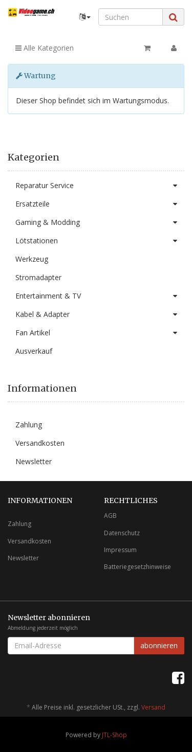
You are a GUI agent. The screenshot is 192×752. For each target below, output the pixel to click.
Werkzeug (31, 259)
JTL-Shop (114, 735)
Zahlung (28, 424)
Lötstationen (99, 241)
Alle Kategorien (44, 48)
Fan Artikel (99, 333)
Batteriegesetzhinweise (137, 566)
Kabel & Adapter (99, 314)
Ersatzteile (99, 204)
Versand (153, 707)
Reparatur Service (99, 185)
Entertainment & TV (99, 296)
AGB (110, 515)
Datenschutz (122, 533)
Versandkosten (40, 443)
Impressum (120, 549)
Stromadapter (38, 277)
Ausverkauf (33, 351)
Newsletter (33, 461)
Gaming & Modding (99, 222)
